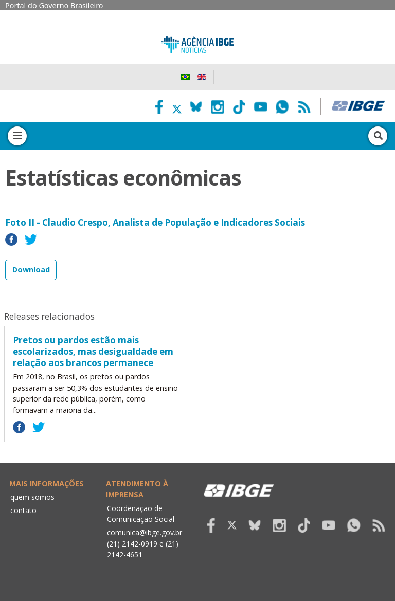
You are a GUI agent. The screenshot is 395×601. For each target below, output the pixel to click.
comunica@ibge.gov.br (144, 532)
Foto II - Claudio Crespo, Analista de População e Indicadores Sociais (155, 222)
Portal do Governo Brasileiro (54, 5)
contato (23, 510)
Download (31, 270)
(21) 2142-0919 (132, 544)
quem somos (32, 497)
